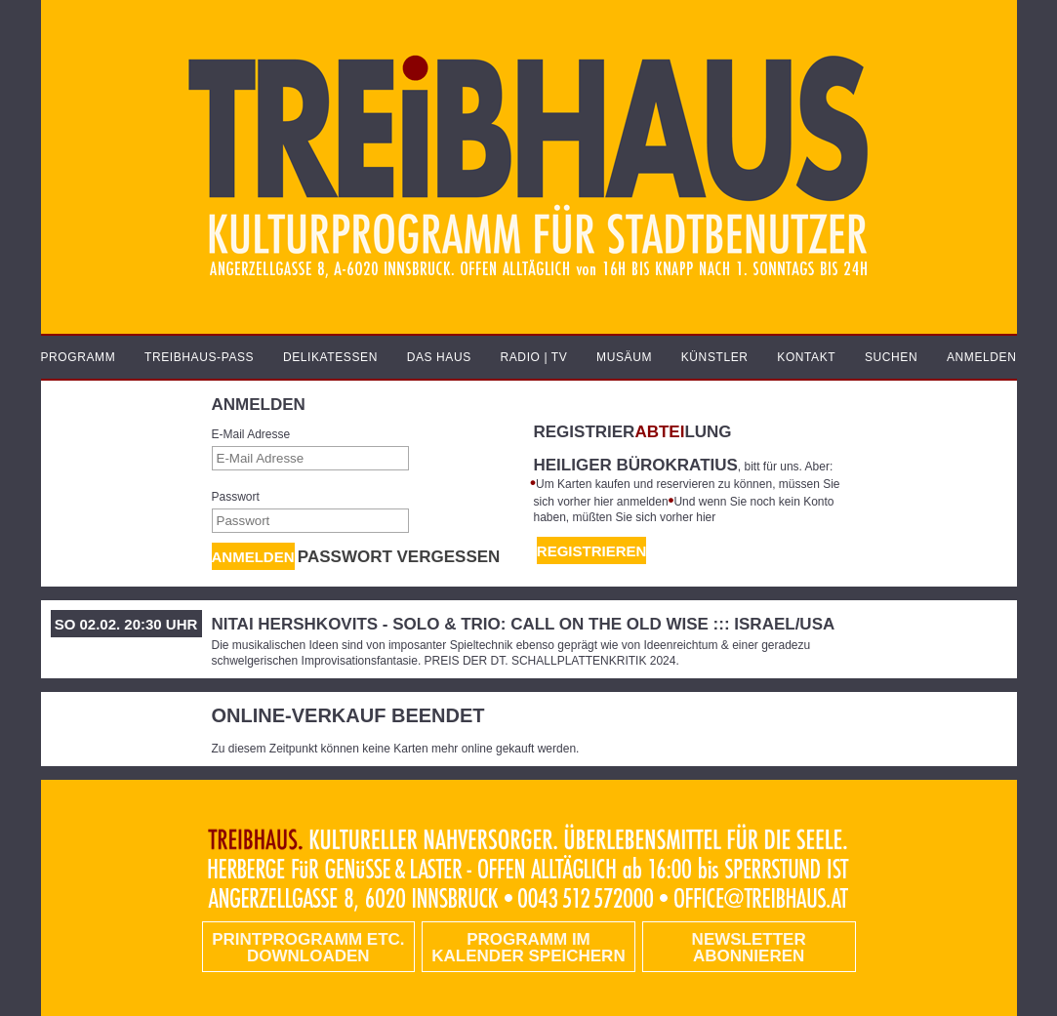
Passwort (236, 497)
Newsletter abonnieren (749, 947)
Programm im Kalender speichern (528, 947)
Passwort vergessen (399, 557)
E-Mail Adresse (251, 434)
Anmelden (253, 557)
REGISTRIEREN (592, 551)
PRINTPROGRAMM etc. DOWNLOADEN (308, 947)
